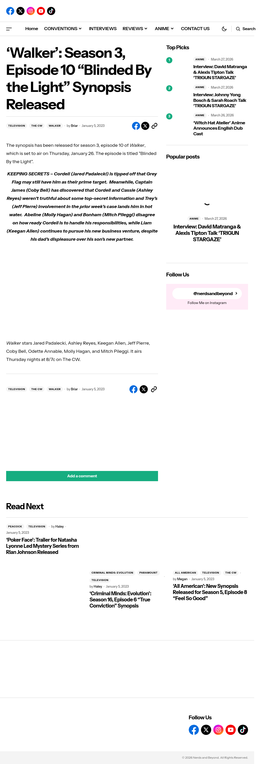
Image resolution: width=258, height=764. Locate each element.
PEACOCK (15, 526)
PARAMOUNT (148, 572)
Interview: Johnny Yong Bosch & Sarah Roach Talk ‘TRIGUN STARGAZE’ (219, 100)
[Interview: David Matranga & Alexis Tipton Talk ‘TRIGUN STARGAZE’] (177, 68)
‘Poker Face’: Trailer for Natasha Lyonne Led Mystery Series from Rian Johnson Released (42, 546)
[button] (9, 29)
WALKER (55, 125)
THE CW (36, 125)
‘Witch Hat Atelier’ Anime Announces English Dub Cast (219, 128)
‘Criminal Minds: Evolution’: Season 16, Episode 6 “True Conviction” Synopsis (120, 599)
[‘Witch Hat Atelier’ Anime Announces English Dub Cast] (177, 124)
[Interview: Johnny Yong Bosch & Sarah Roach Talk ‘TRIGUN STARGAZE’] (177, 96)
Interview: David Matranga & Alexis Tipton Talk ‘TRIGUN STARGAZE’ (220, 72)
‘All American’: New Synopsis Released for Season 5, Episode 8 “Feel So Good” (210, 592)
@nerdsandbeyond (213, 293)
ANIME (200, 59)
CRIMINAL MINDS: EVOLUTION (112, 572)
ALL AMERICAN (185, 572)
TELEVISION (16, 125)
